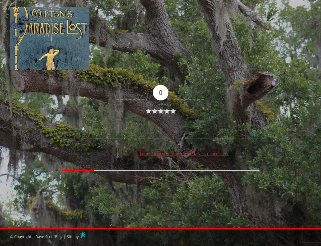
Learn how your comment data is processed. (184, 154)
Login (253, 133)
